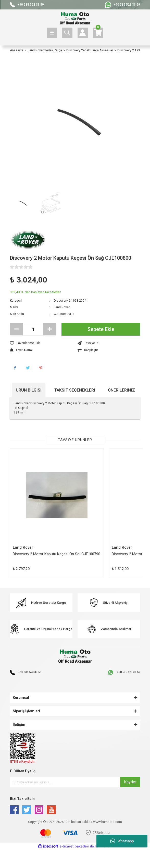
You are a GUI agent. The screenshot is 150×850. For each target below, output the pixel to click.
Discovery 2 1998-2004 (70, 300)
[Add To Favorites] (41, 343)
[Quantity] (33, 329)
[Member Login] (83, 33)
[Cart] (98, 33)
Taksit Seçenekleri (74, 390)
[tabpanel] (56, 513)
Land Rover (62, 307)
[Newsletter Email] (75, 782)
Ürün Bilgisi (29, 390)
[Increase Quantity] (49, 329)
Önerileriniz (121, 390)
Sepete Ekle (101, 329)
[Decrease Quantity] (16, 329)
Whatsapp (122, 841)
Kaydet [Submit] (130, 782)
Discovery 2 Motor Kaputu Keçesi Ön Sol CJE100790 (56, 554)
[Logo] (75, 18)
